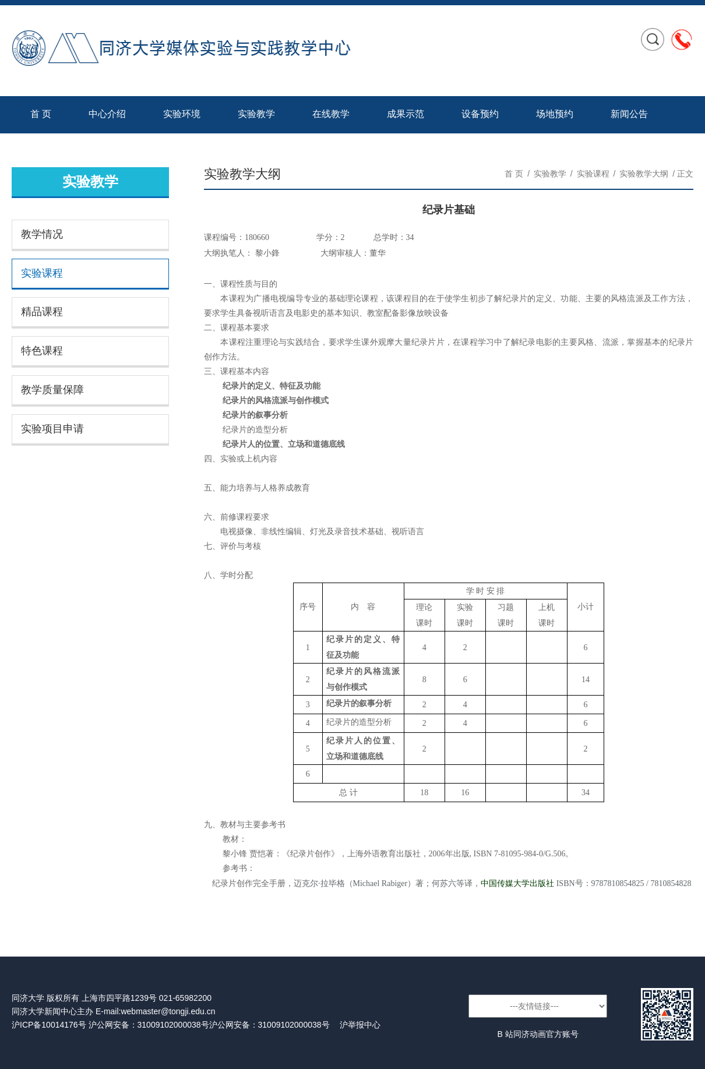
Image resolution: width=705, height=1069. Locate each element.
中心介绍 (107, 114)
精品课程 (42, 311)
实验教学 (256, 114)
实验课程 (42, 273)
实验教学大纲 (643, 173)
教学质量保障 (52, 390)
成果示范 (405, 114)
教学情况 (42, 234)
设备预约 (480, 114)
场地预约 (554, 114)
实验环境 (181, 114)
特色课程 (42, 351)
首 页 (40, 114)
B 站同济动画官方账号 (537, 1034)
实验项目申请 (52, 429)
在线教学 (331, 114)
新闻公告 (629, 114)
